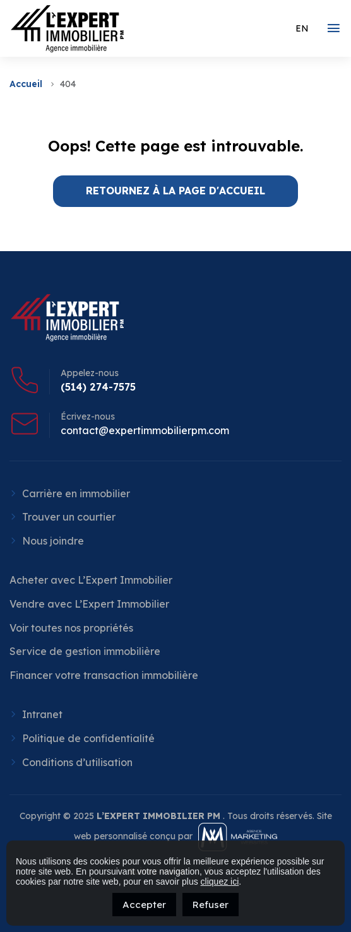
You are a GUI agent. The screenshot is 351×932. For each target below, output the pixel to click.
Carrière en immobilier (76, 493)
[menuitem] (302, 28)
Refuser (211, 905)
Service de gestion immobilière (84, 651)
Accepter (144, 905)
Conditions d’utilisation (77, 762)
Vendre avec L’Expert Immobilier (89, 604)
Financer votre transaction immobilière (103, 675)
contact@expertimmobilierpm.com (145, 430)
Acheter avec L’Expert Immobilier (90, 580)
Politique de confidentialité (88, 738)
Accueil (25, 84)
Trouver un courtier (69, 516)
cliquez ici (220, 881)
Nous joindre (53, 540)
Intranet (42, 714)
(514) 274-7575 (98, 386)
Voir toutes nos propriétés (71, 628)
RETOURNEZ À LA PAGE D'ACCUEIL (175, 190)
